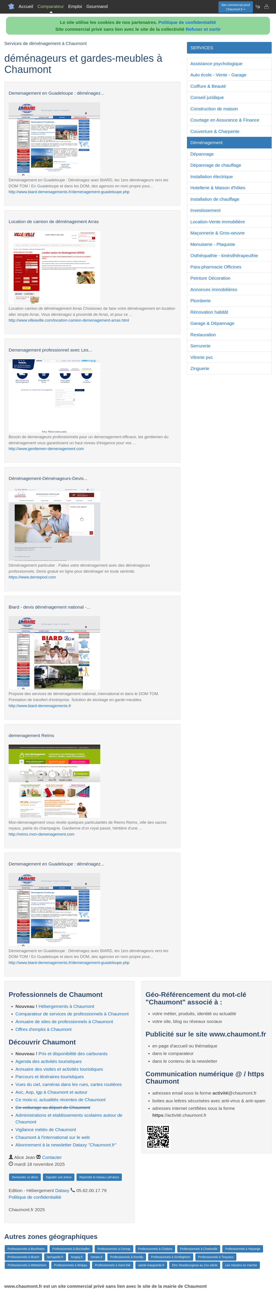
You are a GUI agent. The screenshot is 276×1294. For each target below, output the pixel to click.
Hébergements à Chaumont (66, 1006)
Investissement (205, 210)
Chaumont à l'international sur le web (53, 1137)
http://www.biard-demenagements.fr (40, 705)
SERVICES (201, 47)
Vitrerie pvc (201, 357)
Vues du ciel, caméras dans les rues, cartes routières (69, 1084)
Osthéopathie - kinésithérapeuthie (224, 255)
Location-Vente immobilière (217, 221)
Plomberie (200, 300)
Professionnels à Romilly (126, 1257)
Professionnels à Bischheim (26, 1249)
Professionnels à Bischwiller (71, 1249)
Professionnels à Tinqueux (216, 1257)
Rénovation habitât (209, 312)
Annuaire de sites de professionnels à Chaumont (64, 1021)
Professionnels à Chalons (155, 1249)
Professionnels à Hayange (242, 1249)
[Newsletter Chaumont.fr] (257, 6)
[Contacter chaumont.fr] (266, 6)
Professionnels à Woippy (70, 1265)
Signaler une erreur (59, 1177)
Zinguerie (199, 368)
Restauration (203, 334)
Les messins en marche (241, 1265)
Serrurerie (200, 345)
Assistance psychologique (216, 63)
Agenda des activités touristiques (49, 1061)
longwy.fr (77, 1257)
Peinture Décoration (210, 278)
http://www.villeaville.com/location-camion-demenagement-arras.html (69, 320)
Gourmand (97, 6)
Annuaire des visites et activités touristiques (59, 1069)
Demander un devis (25, 1177)
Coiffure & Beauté (208, 86)
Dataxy (62, 1190)
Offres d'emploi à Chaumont (44, 1029)
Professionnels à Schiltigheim (170, 1257)
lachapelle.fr (55, 1257)
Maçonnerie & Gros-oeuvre (217, 232)
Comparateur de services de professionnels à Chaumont (72, 1013)
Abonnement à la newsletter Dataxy (66, 1144)
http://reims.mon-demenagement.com (41, 834)
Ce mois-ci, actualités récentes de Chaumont (61, 1099)
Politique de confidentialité (187, 22)
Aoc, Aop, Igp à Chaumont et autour (52, 1092)
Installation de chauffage (214, 199)
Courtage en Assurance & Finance (224, 119)
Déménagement (206, 142)
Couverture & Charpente (215, 131)
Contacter (52, 1157)
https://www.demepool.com (32, 577)
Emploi (75, 6)
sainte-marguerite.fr (151, 1265)
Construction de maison (214, 108)
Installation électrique (211, 176)
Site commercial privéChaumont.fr (235, 7)
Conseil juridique (207, 97)
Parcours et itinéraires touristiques (50, 1076)
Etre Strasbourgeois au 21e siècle (194, 1265)
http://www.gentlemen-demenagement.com (46, 448)
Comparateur (51, 6)
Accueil (26, 6)
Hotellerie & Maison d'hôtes (217, 187)
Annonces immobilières (213, 289)
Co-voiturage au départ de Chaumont (53, 1107)
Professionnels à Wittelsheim (27, 1265)
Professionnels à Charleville (198, 1249)
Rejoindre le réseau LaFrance (99, 1177)
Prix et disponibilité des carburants (73, 1053)
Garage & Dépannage (212, 323)
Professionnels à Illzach (23, 1257)
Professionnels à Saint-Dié (112, 1265)
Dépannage (202, 153)
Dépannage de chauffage (215, 165)
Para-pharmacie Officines (216, 266)
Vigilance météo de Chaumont (46, 1129)
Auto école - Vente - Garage (218, 74)
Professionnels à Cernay (113, 1249)
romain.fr (96, 1257)
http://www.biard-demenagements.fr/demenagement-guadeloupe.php (69, 192)
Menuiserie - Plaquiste (212, 244)
